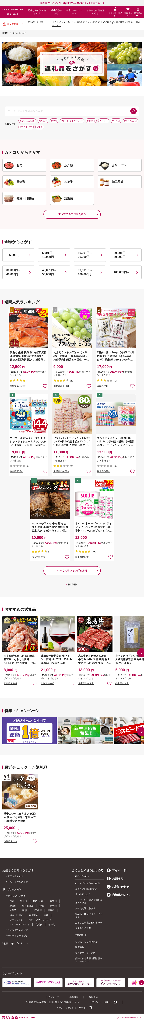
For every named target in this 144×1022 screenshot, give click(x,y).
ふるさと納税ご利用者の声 (88, 922)
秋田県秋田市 (82, 557)
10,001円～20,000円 (85, 255)
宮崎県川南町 (10, 683)
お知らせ (115, 878)
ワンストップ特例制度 (86, 942)
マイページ (116, 870)
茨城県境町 (102, 386)
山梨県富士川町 (61, 386)
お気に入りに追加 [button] (45, 385)
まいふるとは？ (83, 894)
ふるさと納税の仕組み (86, 889)
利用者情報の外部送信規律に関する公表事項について (53, 1002)
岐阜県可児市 (16, 471)
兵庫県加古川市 (86, 683)
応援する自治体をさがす (37, 12)
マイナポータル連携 (85, 953)
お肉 (12, 901)
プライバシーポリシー (101, 1002)
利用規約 (93, 997)
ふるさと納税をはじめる (95, 12)
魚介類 (23, 901)
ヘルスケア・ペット (20, 924)
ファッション (16, 920)
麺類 (24, 910)
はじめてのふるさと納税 (87, 883)
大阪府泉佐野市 (61, 471)
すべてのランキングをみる (72, 570)
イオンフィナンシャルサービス (72, 1007)
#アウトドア (26, 127)
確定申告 (79, 947)
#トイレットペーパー (72, 120)
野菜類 (13, 905)
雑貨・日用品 (16, 915)
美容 (46, 915)
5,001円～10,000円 (48, 255)
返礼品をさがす (56, 12)
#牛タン (104, 120)
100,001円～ (122, 272)
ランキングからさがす (17, 930)
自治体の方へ (118, 894)
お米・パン (38, 901)
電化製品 (33, 915)
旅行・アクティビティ (40, 920)
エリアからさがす (14, 876)
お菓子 (13, 910)
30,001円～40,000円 (13, 272)
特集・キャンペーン (74, 12)
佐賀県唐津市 (10, 841)
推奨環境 (74, 997)
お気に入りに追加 (34, 683)
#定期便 (91, 120)
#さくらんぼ (130, 120)
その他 (51, 924)
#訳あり (43, 120)
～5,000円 (12, 255)
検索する (133, 111)
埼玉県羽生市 (38, 557)
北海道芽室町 (47, 683)
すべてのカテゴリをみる (72, 214)
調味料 (51, 910)
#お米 (54, 120)
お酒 (41, 905)
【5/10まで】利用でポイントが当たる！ (70, 3)
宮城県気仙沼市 (17, 386)
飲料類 (53, 905)
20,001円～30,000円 (121, 255)
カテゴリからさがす (16, 895)
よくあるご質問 (83, 928)
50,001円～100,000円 (85, 272)
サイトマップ (52, 997)
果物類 (53, 901)
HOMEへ (73, 584)
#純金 (39, 127)
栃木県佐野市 (103, 471)
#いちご (116, 120)
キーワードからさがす (17, 882)
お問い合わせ (118, 886)
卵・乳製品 (27, 905)
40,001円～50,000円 (49, 272)
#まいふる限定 (27, 120)
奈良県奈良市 (122, 683)
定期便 (39, 924)
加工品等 (37, 910)
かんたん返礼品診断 (85, 908)
